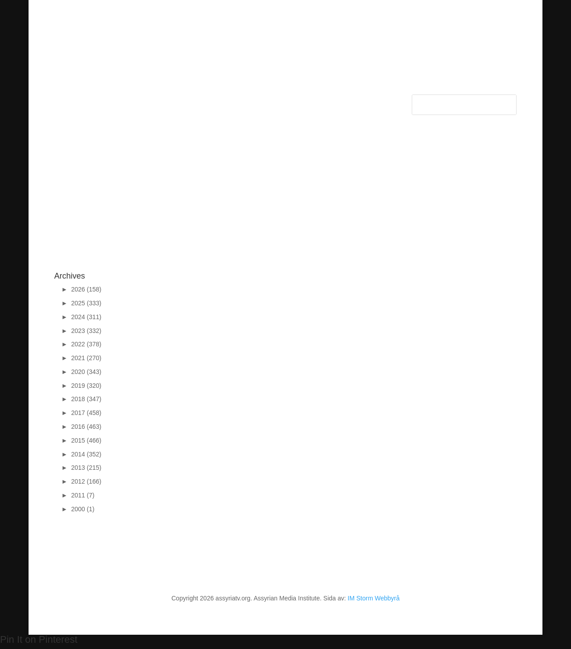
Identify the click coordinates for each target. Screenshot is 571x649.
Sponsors (139, 101)
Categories (92, 101)
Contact (271, 101)
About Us (239, 101)
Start (61, 101)
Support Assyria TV (189, 101)
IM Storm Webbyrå (373, 598)
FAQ (298, 101)
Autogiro (326, 101)
